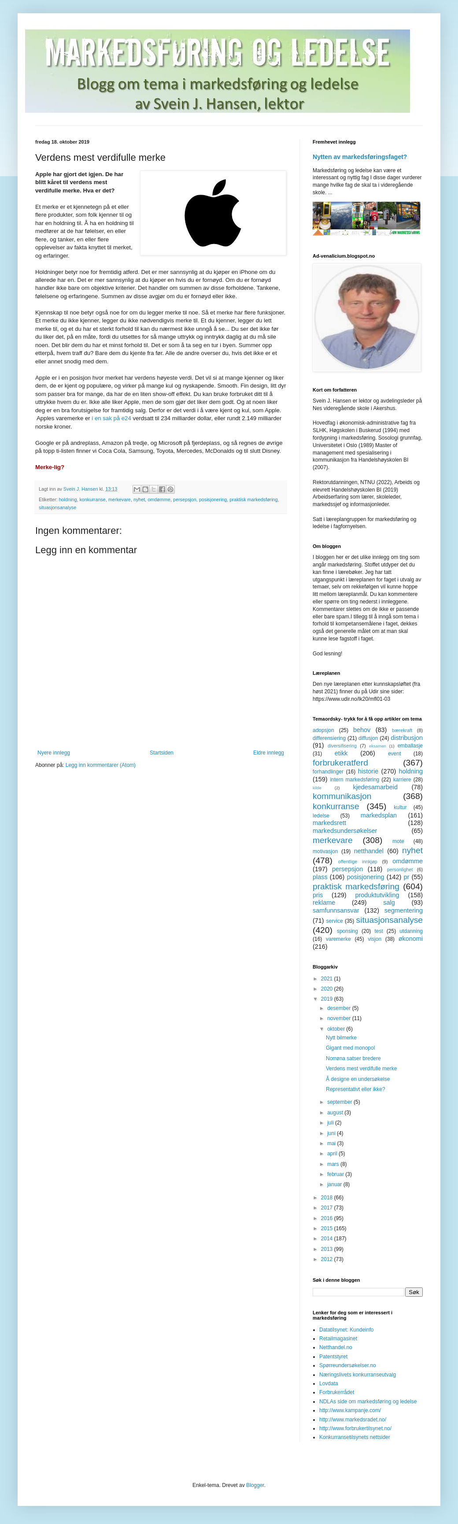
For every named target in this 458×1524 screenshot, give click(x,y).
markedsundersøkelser (345, 830)
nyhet (139, 499)
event (394, 754)
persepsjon (184, 499)
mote (398, 841)
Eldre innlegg (268, 753)
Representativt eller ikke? (355, 1089)
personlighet (400, 869)
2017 (327, 1208)
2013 (327, 1249)
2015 (327, 1228)
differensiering (329, 738)
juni (332, 1133)
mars (333, 1164)
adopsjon (323, 730)
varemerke (338, 939)
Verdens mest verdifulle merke (361, 1068)
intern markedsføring (354, 780)
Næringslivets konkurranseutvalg (357, 1375)
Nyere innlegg (53, 753)
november (339, 1018)
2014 (327, 1238)
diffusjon (368, 738)
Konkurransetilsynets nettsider (354, 1437)
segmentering (403, 910)
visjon (374, 939)
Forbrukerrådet (336, 1392)
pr (406, 876)
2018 (327, 1198)
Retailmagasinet (338, 1338)
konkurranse (92, 499)
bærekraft (402, 730)
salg (389, 902)
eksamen (377, 746)
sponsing (347, 931)
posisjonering (213, 499)
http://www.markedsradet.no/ (352, 1420)
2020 (327, 989)
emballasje (410, 746)
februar (336, 1174)
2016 (327, 1218)
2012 (327, 1259)
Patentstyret (333, 1357)
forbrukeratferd (340, 762)
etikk (341, 753)
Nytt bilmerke (341, 1038)
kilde (317, 787)
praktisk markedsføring (253, 499)
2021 (327, 979)
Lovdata (328, 1383)
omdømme (159, 499)
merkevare (119, 499)
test (378, 931)
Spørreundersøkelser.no (347, 1365)
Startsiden (162, 753)
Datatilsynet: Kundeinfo (346, 1330)
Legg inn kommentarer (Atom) (101, 765)
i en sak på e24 (112, 418)
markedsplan (379, 815)
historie (368, 771)
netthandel (369, 850)
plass (320, 876)
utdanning (411, 931)
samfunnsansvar (336, 910)
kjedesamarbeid (375, 787)
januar (335, 1184)
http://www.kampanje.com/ (350, 1410)
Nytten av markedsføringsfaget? (360, 156)
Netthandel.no (335, 1347)
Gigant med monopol (350, 1048)
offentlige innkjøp (357, 861)
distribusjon (407, 737)
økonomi (411, 938)
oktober (336, 1029)
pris (318, 895)
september (340, 1102)
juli (331, 1123)
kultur (400, 807)
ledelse (321, 816)
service (334, 921)
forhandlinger (328, 772)
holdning (68, 499)
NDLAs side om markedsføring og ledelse (368, 1401)
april (333, 1153)
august (335, 1113)
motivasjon (325, 851)
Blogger (255, 1485)
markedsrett (329, 822)
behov (361, 729)
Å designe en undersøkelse (358, 1079)
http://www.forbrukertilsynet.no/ (355, 1428)
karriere (402, 780)
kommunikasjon (342, 796)
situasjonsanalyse (57, 507)
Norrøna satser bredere (353, 1058)
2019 (327, 999)
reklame (324, 902)
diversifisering (342, 745)
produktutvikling (377, 895)
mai (332, 1143)
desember (339, 1008)
